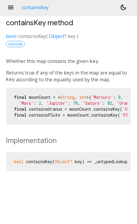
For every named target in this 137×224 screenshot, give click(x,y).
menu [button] (10, 7)
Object (56, 36)
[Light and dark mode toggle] (123, 7)
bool (11, 36)
